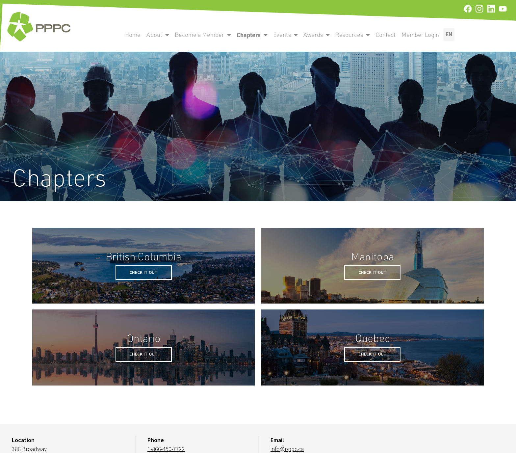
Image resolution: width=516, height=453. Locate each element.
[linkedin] (491, 9)
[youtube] (502, 9)
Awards (313, 34)
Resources (349, 34)
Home (133, 34)
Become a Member (199, 34)
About (154, 34)
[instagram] (479, 9)
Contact (385, 34)
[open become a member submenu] (167, 35)
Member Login (420, 34)
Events (282, 34)
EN (449, 34)
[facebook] (468, 9)
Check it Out (143, 272)
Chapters (249, 35)
